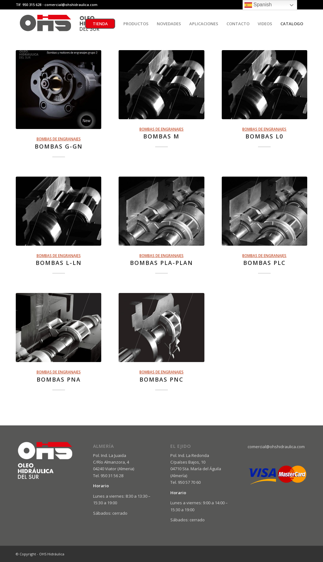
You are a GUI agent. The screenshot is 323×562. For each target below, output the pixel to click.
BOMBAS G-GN (59, 146)
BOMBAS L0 (264, 136)
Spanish (258, 5)
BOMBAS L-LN (59, 262)
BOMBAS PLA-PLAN (161, 262)
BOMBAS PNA (59, 379)
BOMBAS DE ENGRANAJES (59, 138)
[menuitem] (100, 23)
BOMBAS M (161, 136)
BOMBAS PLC (264, 262)
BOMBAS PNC (161, 379)
